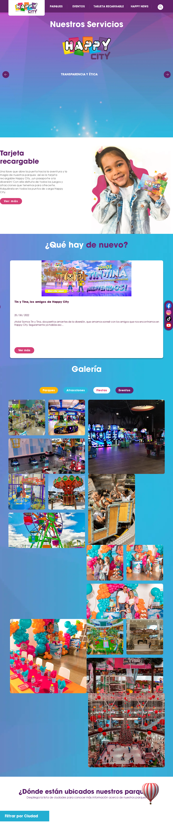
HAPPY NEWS (139, 6)
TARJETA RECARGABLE (108, 6)
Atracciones (75, 390)
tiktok (168, 319)
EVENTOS (79, 6)
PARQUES (56, 6)
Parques (49, 390)
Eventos (124, 390)
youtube (168, 325)
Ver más (11, 201)
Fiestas (101, 390)
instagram (168, 312)
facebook (168, 305)
